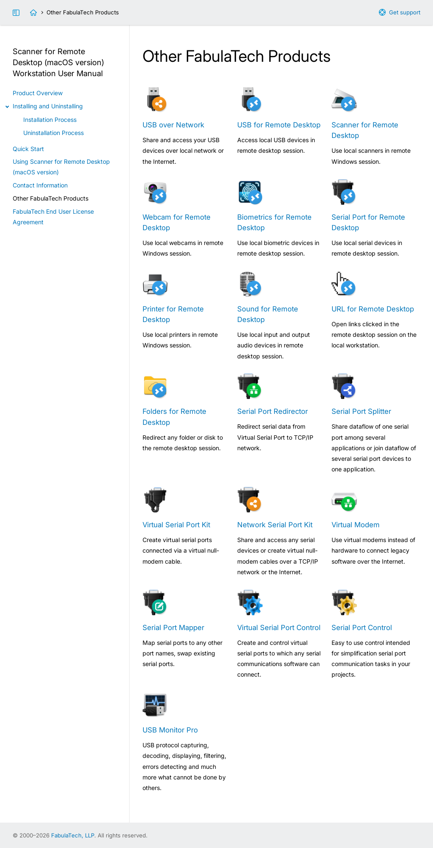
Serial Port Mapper (173, 627)
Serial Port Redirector (272, 411)
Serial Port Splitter (361, 411)
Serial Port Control (362, 627)
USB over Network (173, 125)
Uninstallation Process (53, 132)
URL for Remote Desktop (373, 309)
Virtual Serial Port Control (279, 627)
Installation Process (50, 119)
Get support (404, 12)
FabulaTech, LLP (72, 835)
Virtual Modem (356, 524)
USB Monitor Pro (170, 730)
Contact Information (40, 185)
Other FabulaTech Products (50, 198)
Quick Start (28, 148)
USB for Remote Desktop (279, 125)
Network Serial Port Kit (274, 524)
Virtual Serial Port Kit (176, 524)
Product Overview (38, 92)
